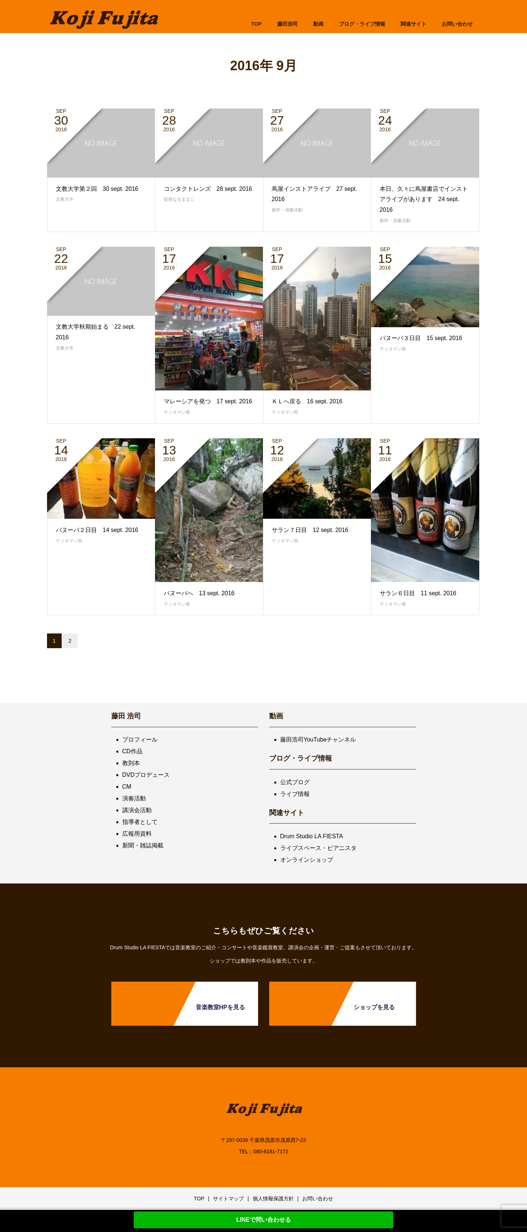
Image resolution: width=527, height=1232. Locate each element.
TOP (256, 24)
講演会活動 (137, 810)
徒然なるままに (179, 199)
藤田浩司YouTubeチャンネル (318, 739)
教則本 (131, 763)
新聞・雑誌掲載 (142, 845)
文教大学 (64, 199)
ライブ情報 (295, 794)
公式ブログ (295, 782)
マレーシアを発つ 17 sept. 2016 (208, 401)
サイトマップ (228, 1198)
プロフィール (140, 739)
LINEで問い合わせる (263, 1220)
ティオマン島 (177, 412)
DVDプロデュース (146, 775)
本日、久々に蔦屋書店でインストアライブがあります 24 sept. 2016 (424, 199)
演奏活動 (134, 798)
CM (126, 786)
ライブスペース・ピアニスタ (318, 848)
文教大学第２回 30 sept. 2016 (97, 189)
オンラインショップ (306, 860)
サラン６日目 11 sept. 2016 (418, 593)
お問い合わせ (317, 1198)
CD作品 (132, 751)
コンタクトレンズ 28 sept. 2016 (208, 189)
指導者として (140, 822)
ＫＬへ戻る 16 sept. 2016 (307, 401)
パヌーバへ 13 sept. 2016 (199, 593)
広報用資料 (137, 834)
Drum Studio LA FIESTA (311, 836)
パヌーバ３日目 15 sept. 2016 (421, 338)
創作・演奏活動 (287, 210)
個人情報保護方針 (273, 1198)
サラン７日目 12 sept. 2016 (310, 530)
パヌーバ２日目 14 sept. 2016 (97, 530)
